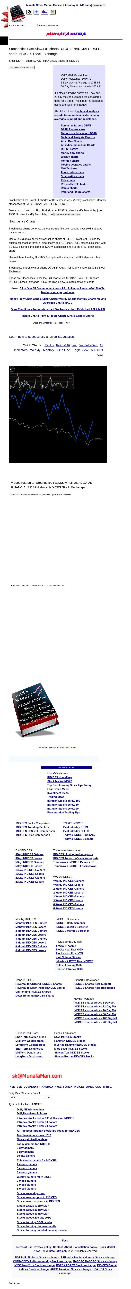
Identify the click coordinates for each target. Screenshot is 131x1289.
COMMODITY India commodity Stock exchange (42, 1261)
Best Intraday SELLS (76, 831)
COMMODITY (32, 1086)
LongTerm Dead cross (29, 1056)
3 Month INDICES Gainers (31, 938)
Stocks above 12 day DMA (33, 1206)
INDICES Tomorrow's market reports (75, 858)
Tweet (67, 323)
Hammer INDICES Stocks (69, 1041)
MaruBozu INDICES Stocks (71, 1048)
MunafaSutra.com (56, 1251)
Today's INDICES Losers (78, 839)
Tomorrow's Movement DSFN (79, 133)
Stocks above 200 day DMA (34, 1217)
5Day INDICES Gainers (30, 862)
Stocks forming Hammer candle (36, 1226)
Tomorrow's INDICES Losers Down (74, 866)
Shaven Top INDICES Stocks (72, 1052)
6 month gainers (27, 1172)
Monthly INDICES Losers (31, 927)
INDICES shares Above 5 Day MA (94, 1002)
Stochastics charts (72, 176)
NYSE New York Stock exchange (34, 1265)
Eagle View (81, 350)
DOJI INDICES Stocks (67, 1037)
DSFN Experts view (73, 129)
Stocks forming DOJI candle (34, 1222)
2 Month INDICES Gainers (31, 930)
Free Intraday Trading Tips (63, 812)
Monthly (49, 350)
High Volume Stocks (68, 957)
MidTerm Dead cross (28, 1052)
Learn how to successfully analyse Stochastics (41, 336)
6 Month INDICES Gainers (31, 946)
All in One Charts (71, 141)
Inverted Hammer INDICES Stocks (75, 1044)
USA (98, 1086)
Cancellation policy (85, 1247)
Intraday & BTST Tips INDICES (74, 961)
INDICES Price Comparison (33, 835)
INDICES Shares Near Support (92, 984)
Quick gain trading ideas (32, 1139)
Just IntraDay (88, 345)
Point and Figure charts (75, 192)
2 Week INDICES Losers (68, 892)
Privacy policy (43, 1247)
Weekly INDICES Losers (68, 884)
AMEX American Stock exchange (71, 1269)
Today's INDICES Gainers (79, 835)
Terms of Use (24, 1247)
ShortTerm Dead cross (29, 1048)
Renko (49, 345)
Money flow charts (72, 153)
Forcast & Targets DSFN (76, 125)
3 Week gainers (26, 1184)
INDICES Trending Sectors (32, 827)
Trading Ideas (55, 797)
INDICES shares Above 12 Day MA (95, 1006)
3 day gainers (25, 1148)
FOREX (67, 1086)
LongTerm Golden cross (31, 1044)
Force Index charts (72, 172)
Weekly (35, 350)
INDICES (79, 1086)
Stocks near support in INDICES (37, 1197)
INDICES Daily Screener (70, 923)
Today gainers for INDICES (33, 1144)
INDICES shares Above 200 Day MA (95, 1022)
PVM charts (68, 180)
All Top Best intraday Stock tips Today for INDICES (48, 1130)
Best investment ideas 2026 (34, 1135)
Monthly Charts (87, 299)
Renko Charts (31, 315)
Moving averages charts (76, 164)
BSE (19, 1086)
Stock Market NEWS (59, 781)
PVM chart (84, 309)
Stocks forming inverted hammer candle (42, 1230)
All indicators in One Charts (78, 145)
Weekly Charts (67, 299)
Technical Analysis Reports (78, 137)
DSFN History (69, 149)
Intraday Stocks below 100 (63, 800)
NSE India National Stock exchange (37, 1257)
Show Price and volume (21, 67)
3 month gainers (27, 1168)
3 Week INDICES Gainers (68, 896)
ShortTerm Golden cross (31, 1037)
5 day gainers (25, 1151)
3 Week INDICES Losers (68, 900)
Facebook (59, 323)
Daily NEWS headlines (31, 1109)
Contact (58, 1247)
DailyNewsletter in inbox (32, 1113)
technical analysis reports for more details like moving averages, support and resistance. (76, 115)
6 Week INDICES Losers (68, 908)
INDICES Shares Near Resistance (94, 987)
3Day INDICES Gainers (30, 854)
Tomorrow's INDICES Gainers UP (73, 862)
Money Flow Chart (21, 299)
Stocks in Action (66, 945)
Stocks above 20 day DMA (33, 1209)
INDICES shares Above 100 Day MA (95, 1018)
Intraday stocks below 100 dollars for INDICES (45, 1118)
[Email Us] (44, 12)
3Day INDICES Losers (29, 858)
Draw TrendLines (22, 309)
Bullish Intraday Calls (69, 965)
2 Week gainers (26, 1180)
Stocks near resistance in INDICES (38, 1201)
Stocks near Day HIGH (69, 949)
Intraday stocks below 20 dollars (37, 1126)
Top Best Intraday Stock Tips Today (69, 785)
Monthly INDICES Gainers (31, 923)
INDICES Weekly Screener (72, 927)
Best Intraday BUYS (75, 827)
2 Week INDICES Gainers (68, 888)
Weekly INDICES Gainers (68, 881)
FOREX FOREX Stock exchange (76, 1265)
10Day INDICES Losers (30, 874)
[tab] (29, 12)
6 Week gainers (26, 1188)
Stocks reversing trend (31, 1193)
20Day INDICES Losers (30, 881)
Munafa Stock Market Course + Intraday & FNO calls (59, 5)
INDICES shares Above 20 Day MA (95, 1010)
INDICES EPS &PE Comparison (35, 831)
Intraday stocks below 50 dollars (37, 1122)
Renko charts (69, 188)
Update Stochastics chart (67, 214)
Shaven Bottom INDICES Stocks (74, 1056)
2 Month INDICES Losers (31, 934)
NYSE (58, 1086)
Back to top (14, 1283)
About (68, 1247)
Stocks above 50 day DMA (33, 1213)
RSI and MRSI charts (74, 184)
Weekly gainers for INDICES (34, 1177)
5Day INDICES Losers (29, 866)
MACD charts (69, 168)
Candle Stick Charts (45, 299)
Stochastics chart (65, 309)
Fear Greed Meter (58, 789)
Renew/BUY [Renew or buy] (99, 5)
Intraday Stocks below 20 (63, 808)
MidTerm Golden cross (30, 1041)
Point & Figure (66, 345)
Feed (65, 1240)
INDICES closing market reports (73, 854)
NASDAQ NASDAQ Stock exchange (95, 1261)
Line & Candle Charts (80, 315)
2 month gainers (27, 1164)
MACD (68, 302)
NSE (12, 1086)
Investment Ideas (58, 793)
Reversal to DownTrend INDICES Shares (40, 987)
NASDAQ (47, 1086)
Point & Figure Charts (53, 315)
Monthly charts (70, 160)
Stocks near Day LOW (69, 953)
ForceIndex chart (43, 309)
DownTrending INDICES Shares (35, 995)
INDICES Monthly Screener (72, 930)
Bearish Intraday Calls (69, 969)
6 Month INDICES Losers (31, 950)
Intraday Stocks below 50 (63, 804)
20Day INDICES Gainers (30, 877)
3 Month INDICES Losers (31, 942)
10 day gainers (26, 1155)
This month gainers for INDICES (37, 1160)
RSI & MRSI (98, 309)
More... (107, 1086)
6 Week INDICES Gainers (68, 904)
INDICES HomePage (59, 777)
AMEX (90, 1086)
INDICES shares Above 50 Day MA (95, 1014)
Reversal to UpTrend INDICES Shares (39, 984)
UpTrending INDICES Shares (33, 991)
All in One (26, 288)
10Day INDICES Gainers (30, 870)
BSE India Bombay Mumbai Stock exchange (88, 1257)
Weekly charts (70, 156)
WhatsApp (47, 323)
